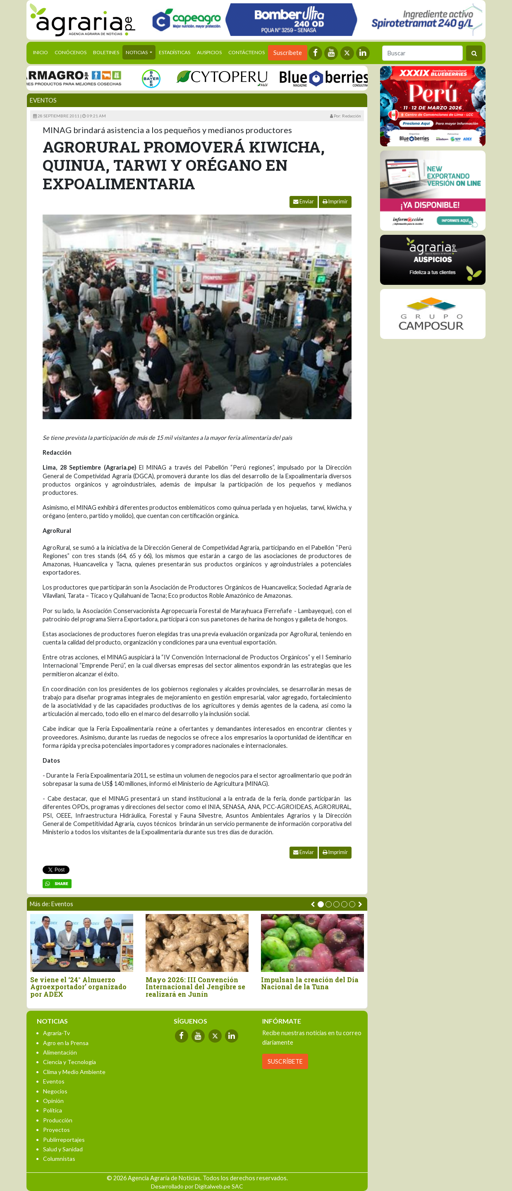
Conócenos (70, 52)
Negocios (55, 1091)
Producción (57, 1120)
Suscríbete (287, 52)
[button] (321, 904)
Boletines (106, 52)
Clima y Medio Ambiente (74, 1071)
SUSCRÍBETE (285, 1061)
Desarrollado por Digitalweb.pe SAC (197, 1186)
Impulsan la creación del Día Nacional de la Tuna (310, 983)
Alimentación (60, 1052)
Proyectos (56, 1129)
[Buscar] (422, 53)
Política (52, 1110)
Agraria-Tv (56, 1032)
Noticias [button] (137, 52)
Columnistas (59, 1158)
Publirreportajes (64, 1139)
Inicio (42, 51)
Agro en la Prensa (66, 1042)
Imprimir (335, 201)
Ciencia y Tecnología (69, 1061)
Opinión (53, 1100)
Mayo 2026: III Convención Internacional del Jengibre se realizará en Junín (195, 987)
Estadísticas (174, 52)
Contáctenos (246, 52)
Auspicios (209, 52)
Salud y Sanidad (63, 1149)
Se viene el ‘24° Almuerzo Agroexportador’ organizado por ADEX (78, 987)
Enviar (303, 201)
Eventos (43, 100)
